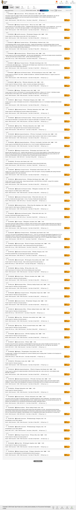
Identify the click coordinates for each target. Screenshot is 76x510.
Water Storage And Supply (22, 451)
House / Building (20, 268)
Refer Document (12, 20)
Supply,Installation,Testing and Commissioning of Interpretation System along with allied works (25, 163)
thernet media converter (31, 10)
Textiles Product (20, 276)
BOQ (17, 7)
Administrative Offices (21, 284)
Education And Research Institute (23, 72)
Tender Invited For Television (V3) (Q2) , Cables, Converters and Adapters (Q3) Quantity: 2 (25, 84)
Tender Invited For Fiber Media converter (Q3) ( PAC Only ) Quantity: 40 (21, 36)
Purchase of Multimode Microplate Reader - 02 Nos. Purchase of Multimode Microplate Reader (26, 198)
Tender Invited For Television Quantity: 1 (14, 363)
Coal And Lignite (20, 243)
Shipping (18, 90)
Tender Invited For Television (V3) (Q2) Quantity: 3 (16, 445)
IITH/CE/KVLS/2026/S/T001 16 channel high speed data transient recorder (21, 253)
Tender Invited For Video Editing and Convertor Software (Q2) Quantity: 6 (21, 111)
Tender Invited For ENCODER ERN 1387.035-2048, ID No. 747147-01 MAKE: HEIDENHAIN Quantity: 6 (28, 144)
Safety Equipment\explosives (23, 134)
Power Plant (18, 82)
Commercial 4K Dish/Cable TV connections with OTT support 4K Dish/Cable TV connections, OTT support (28, 119)
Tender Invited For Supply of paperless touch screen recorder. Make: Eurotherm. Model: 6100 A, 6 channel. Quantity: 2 (31, 136)
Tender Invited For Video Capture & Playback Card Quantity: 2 (18, 207)
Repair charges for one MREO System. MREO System (17, 190)
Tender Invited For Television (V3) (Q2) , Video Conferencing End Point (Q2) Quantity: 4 (24, 261)
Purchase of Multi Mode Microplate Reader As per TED (17, 215)
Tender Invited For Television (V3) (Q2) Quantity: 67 (16, 436)
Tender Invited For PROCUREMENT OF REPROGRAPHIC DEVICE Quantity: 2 (22, 453)
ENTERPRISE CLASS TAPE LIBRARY (13, 420)
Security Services (20, 13)
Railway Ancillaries (21, 407)
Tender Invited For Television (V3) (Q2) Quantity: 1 (16, 278)
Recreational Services (21, 53)
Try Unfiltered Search (44, 10)
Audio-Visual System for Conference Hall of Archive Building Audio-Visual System (23, 270)
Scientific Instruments (21, 34)
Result (11, 7)
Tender (5, 7)
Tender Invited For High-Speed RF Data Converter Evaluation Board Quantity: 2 (22, 127)
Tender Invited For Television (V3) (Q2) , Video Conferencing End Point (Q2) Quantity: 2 (24, 245)
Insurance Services (21, 300)
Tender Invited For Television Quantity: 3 (14, 390)
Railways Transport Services (22, 24)
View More (38, 461)
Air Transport (19, 99)
